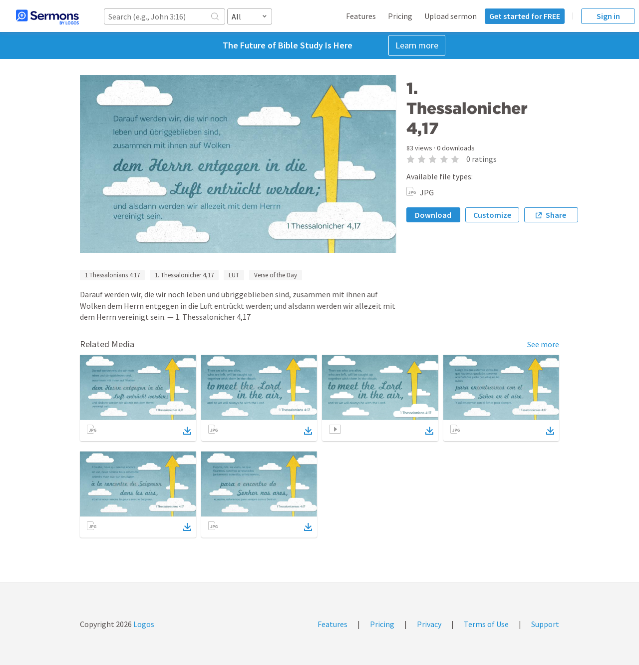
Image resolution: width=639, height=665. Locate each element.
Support (545, 624)
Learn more (416, 45)
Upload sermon (450, 16)
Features (361, 16)
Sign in (608, 16)
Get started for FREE (524, 16)
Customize (492, 215)
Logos (143, 624)
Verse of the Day (275, 275)
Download (433, 215)
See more (543, 344)
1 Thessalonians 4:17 (112, 275)
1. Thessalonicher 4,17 (184, 275)
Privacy (429, 624)
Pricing (400, 16)
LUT (234, 275)
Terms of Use (486, 624)
